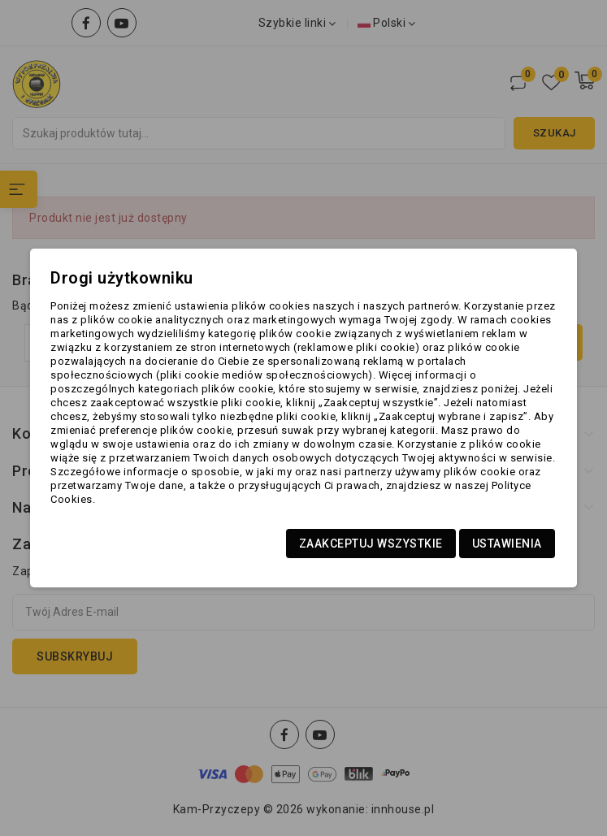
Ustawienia (507, 543)
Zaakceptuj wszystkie (371, 543)
